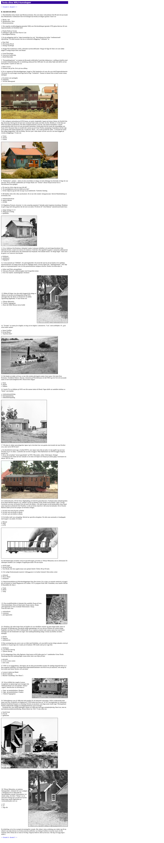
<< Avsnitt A (5, 7)
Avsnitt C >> (13, 7)
